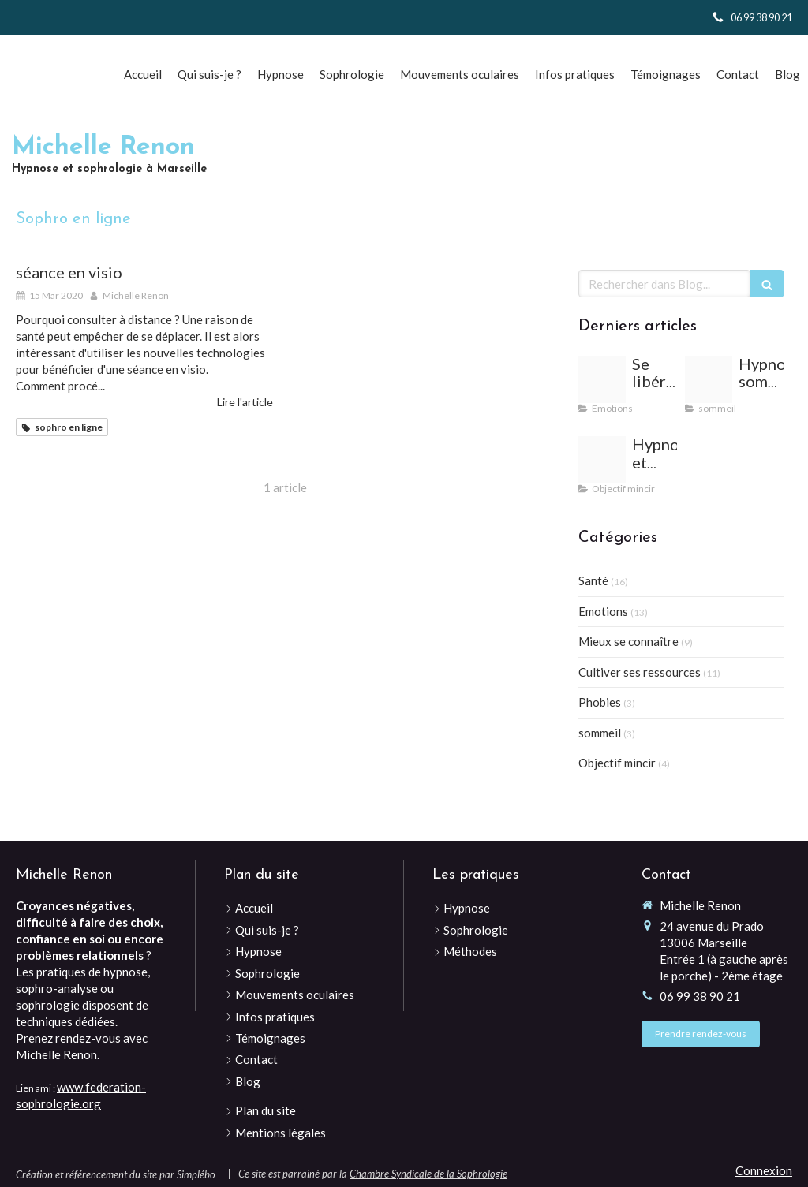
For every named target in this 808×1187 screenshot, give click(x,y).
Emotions (603, 611)
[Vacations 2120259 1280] (602, 379)
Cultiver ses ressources (639, 672)
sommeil (599, 733)
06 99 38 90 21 (700, 996)
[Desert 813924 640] (602, 459)
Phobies (599, 702)
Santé (593, 580)
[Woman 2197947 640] (708, 379)
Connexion (763, 1170)
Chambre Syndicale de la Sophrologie (428, 1173)
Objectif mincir (617, 763)
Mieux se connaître (628, 641)
